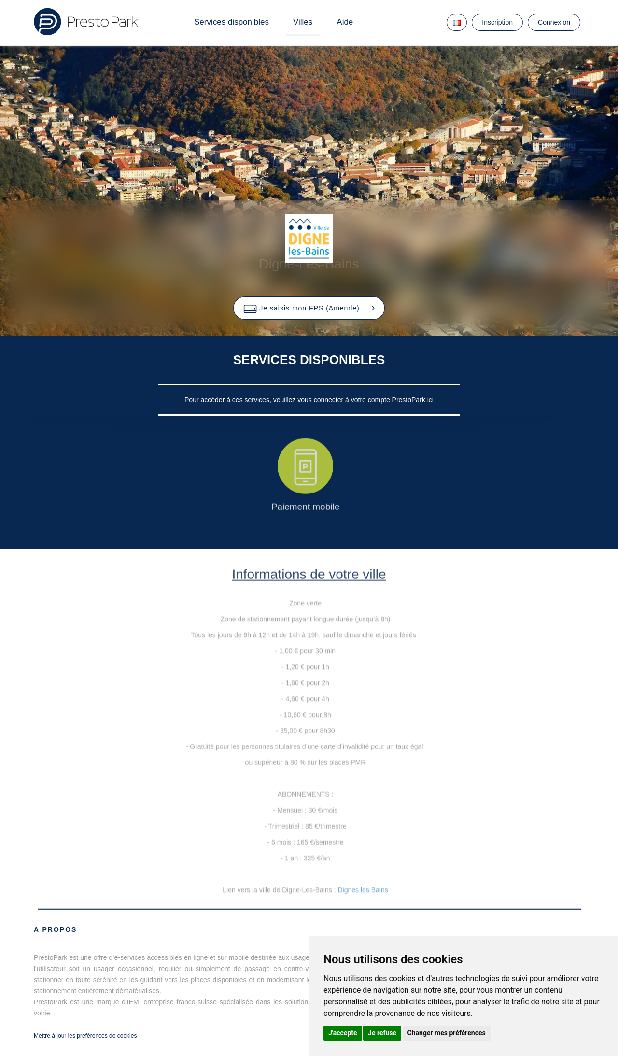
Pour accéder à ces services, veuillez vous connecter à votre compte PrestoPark (305, 400)
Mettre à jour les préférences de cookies (85, 1035)
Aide (345, 22)
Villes (302, 22)
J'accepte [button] (342, 1033)
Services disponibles (231, 22)
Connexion (554, 22)
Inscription (497, 22)
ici (430, 400)
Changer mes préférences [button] (446, 1033)
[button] (308, 308)
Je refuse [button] (382, 1033)
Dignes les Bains (362, 890)
